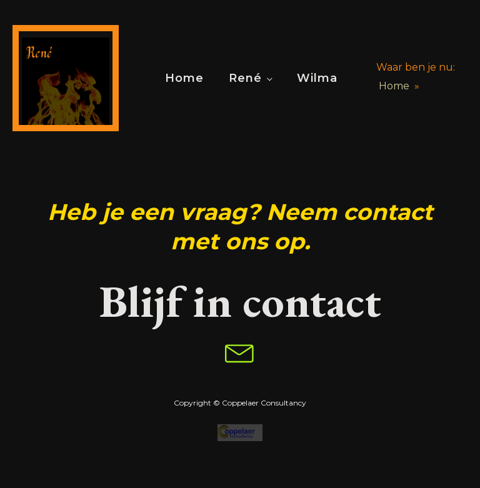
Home (184, 78)
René (245, 78)
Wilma (317, 78)
